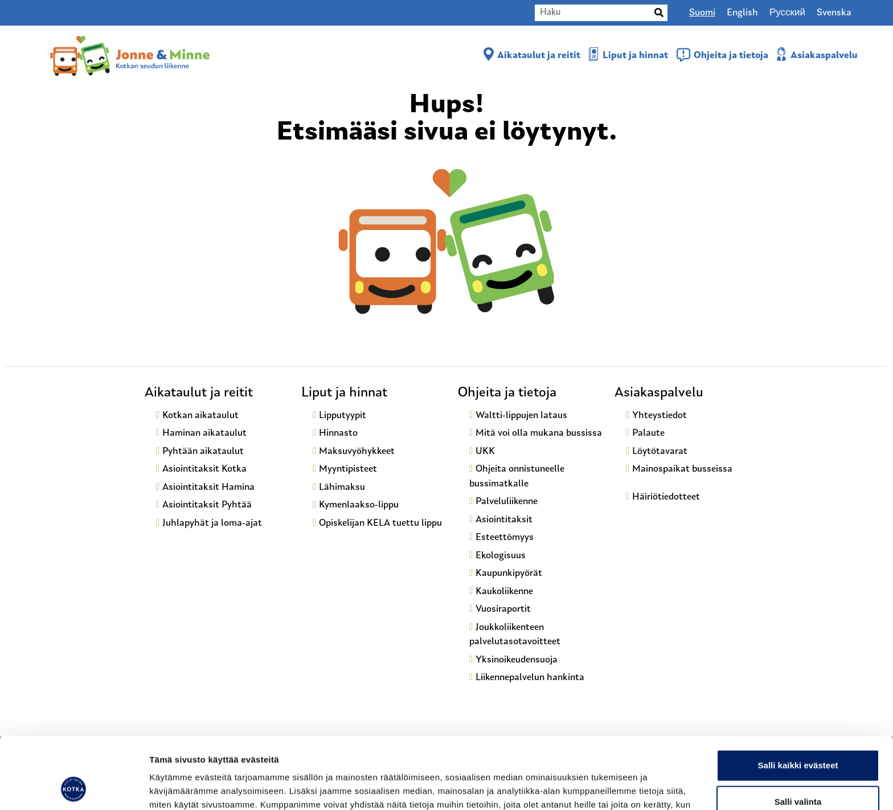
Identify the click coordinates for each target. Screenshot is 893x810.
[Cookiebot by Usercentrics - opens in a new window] (74, 787)
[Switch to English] (742, 13)
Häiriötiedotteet (666, 497)
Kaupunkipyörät (509, 573)
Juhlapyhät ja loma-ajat (212, 523)
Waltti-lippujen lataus (521, 415)
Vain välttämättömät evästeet (798, 770)
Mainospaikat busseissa (682, 469)
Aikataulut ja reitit (538, 55)
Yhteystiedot (659, 415)
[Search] (659, 13)
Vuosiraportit (503, 609)
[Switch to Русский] (787, 13)
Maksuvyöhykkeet (357, 451)
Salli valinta (798, 734)
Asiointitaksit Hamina (208, 487)
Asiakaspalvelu (824, 55)
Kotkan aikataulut (200, 415)
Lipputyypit (342, 415)
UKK (485, 451)
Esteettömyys (505, 537)
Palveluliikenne (507, 501)
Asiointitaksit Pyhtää (207, 505)
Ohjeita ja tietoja (731, 55)
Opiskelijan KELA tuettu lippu (380, 523)
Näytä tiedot (609, 787)
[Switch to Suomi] (702, 13)
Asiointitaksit (504, 520)
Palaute (648, 433)
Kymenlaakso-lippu (359, 505)
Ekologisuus (501, 556)
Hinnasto (338, 433)
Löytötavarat (659, 451)
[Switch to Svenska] (834, 13)
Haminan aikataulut (204, 433)
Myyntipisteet (348, 469)
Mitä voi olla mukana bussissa (539, 433)
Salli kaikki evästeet (798, 697)
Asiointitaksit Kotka (204, 469)
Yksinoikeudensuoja (517, 660)
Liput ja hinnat (635, 55)
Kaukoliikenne (504, 591)
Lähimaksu (342, 487)
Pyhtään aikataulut (203, 451)
